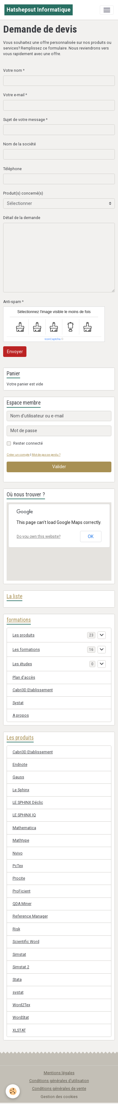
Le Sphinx (21, 790)
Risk (16, 929)
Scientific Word (26, 941)
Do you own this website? (38, 536)
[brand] (38, 9)
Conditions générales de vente (59, 1088)
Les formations (26, 649)
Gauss (18, 777)
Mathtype (21, 840)
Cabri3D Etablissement (33, 690)
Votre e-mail (14, 95)
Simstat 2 (21, 967)
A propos (21, 715)
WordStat (21, 1017)
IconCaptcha (53, 339)
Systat (18, 703)
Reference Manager (30, 916)
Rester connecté (28, 443)
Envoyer (15, 351)
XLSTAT (19, 1030)
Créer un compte (18, 454)
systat (18, 992)
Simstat (19, 954)
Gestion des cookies (59, 1097)
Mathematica (24, 828)
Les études (22, 664)
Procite (19, 878)
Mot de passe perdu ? (46, 454)
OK (90, 536)
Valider (59, 466)
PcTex (18, 866)
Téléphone (12, 169)
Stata (17, 979)
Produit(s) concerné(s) (23, 193)
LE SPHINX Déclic (28, 802)
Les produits (24, 635)
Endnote (20, 764)
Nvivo (18, 853)
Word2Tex (21, 1005)
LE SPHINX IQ (24, 815)
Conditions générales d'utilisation (59, 1081)
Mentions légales (59, 1073)
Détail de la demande (21, 218)
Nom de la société (19, 144)
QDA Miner (22, 904)
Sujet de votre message (24, 120)
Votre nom (12, 70)
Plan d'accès (24, 677)
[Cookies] (13, 1091)
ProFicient (22, 891)
